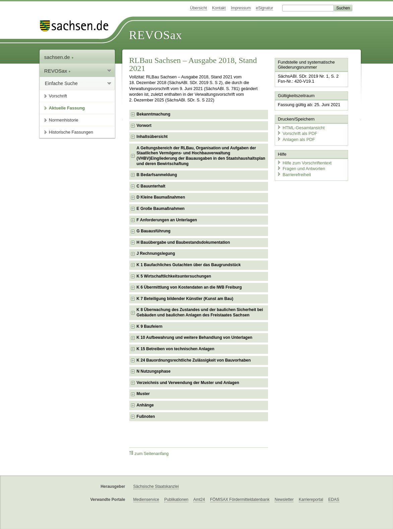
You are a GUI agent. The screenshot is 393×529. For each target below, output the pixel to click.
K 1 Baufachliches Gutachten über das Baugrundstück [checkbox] (189, 264)
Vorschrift (58, 95)
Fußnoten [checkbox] (146, 416)
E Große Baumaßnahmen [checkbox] (161, 208)
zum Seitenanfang (149, 453)
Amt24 (199, 499)
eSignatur (264, 8)
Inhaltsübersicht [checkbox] (152, 136)
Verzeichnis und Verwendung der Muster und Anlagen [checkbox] (188, 382)
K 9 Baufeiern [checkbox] (149, 326)
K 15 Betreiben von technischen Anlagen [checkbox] (175, 349)
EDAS (333, 499)
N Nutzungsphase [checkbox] (154, 371)
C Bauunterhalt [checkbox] (151, 186)
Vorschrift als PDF (297, 133)
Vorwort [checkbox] (144, 125)
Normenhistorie (63, 120)
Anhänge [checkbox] (145, 405)
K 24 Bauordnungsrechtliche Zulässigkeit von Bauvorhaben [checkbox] (194, 360)
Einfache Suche (61, 83)
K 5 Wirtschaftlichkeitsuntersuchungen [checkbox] (174, 276)
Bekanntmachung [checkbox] (154, 114)
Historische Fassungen (71, 132)
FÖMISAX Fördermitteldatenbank (239, 499)
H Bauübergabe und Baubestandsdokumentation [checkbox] (183, 242)
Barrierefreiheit (294, 173)
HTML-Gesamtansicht (300, 127)
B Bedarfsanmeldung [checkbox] (157, 174)
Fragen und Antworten (301, 168)
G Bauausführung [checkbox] (154, 231)
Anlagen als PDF (296, 139)
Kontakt (219, 8)
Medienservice (146, 499)
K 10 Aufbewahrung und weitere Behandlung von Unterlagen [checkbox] (195, 337)
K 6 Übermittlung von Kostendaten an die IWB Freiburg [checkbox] (189, 287)
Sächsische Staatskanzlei (156, 486)
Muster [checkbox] (143, 393)
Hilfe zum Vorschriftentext (304, 162)
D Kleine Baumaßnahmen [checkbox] (161, 197)
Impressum (241, 8)
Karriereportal (311, 499)
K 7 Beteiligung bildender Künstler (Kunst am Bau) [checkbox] (185, 298)
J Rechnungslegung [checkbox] (156, 253)
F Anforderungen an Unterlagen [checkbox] (167, 220)
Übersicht (198, 8)
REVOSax (155, 35)
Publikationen (176, 499)
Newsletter (284, 499)
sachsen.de (59, 57)
